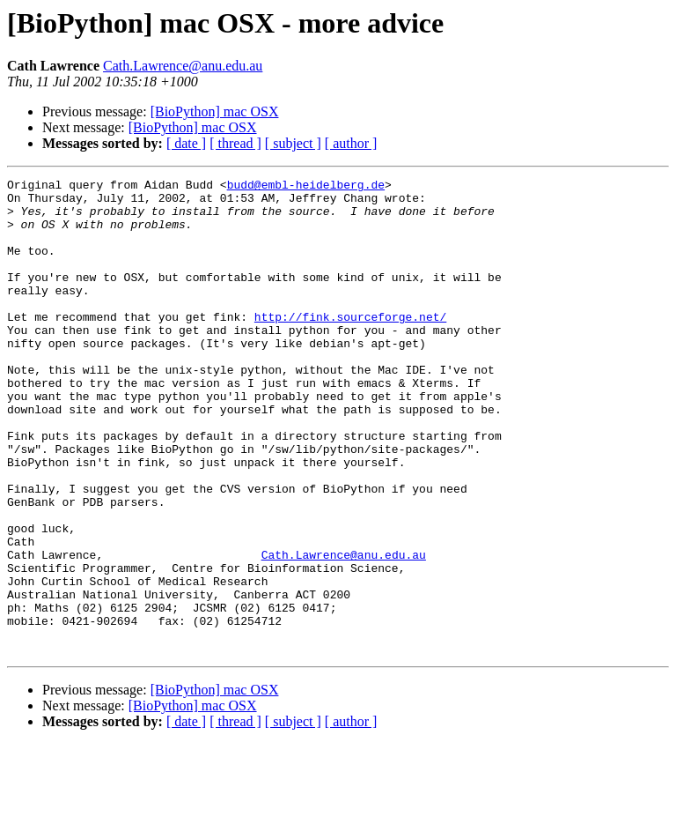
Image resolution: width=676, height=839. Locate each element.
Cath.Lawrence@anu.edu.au (182, 65)
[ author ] (351, 143)
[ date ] (186, 143)
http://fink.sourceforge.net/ (350, 345)
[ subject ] (293, 143)
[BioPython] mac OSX (215, 111)
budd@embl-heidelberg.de (306, 187)
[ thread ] (235, 143)
